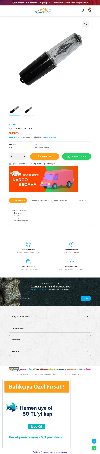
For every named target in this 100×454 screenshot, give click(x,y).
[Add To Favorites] (85, 24)
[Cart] (89, 10)
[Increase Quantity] (24, 156)
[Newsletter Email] (50, 298)
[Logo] (44, 11)
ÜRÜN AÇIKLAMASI (18, 200)
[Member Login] (84, 10)
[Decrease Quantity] (11, 156)
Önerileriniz (82, 200)
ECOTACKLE (14, 124)
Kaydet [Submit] (86, 298)
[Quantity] (18, 156)
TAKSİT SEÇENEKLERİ (39, 200)
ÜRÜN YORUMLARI (60, 200)
